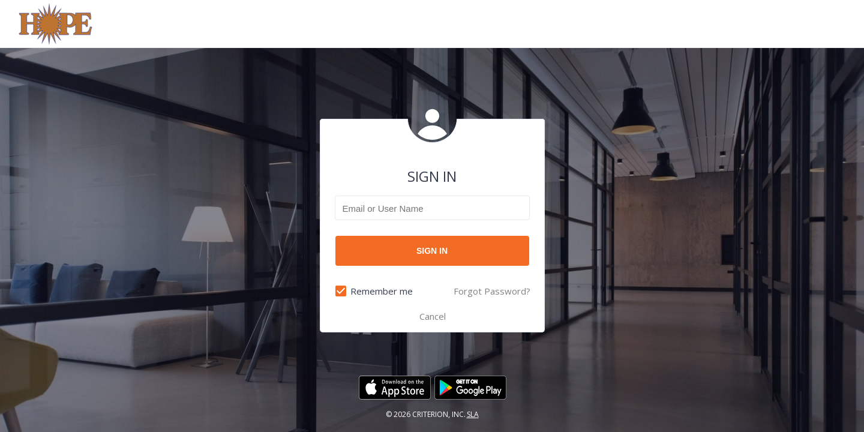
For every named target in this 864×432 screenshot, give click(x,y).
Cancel (432, 316)
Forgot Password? (492, 291)
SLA (473, 414)
